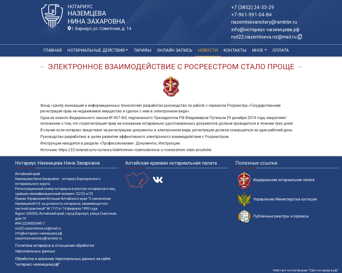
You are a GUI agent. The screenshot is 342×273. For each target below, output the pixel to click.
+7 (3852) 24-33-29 (252, 7)
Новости (208, 50)
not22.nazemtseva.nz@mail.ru (38, 228)
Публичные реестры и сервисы (273, 216)
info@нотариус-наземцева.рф (265, 29)
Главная (52, 50)
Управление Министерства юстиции (277, 199)
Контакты (234, 50)
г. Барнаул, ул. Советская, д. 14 (99, 28)
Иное (257, 50)
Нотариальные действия (96, 50)
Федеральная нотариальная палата (276, 180)
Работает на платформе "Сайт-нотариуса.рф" (305, 270)
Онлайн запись (174, 50)
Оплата (280, 50)
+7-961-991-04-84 (251, 14)
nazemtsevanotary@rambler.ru (264, 22)
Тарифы (142, 50)
